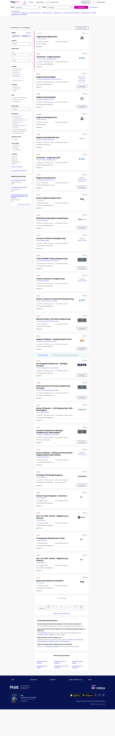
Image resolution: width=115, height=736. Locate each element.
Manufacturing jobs (35, 13)
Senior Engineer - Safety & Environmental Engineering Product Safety (54, 454)
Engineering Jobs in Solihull (88, 13)
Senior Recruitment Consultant (49, 581)
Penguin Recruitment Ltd (47, 99)
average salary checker (52, 646)
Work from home (15, 689)
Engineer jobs (25, 13)
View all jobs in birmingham (20, 171)
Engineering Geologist (46, 77)
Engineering (15, 27)
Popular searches (15, 695)
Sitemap (13, 707)
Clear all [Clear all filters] (28, 32)
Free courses (53, 693)
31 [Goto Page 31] (75, 607)
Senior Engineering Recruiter (48, 198)
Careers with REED (92, 695)
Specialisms (15, 114)
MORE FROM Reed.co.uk (76, 679)
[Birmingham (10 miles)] (26, 36)
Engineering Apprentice (47, 36)
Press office (72, 687)
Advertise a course (54, 699)
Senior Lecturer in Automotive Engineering (55, 299)
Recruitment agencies (35, 689)
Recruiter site (33, 683)
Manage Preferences (81, 727)
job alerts (44, 633)
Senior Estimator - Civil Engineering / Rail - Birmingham (54, 409)
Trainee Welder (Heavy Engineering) (51, 258)
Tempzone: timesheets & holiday (96, 683)
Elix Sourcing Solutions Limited (48, 341)
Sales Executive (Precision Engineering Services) (53, 387)
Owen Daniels (44, 220)
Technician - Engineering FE (49, 57)
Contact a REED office (16, 705)
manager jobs (71, 639)
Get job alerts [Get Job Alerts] (82, 28)
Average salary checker (16, 701)
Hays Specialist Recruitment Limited (49, 368)
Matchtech (43, 477)
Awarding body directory (56, 695)
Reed (42, 200)
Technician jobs (58, 13)
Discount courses (54, 691)
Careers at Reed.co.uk (74, 685)
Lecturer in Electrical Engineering (50, 238)
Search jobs (81, 7)
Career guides (53, 697)
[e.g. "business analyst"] (28, 7)
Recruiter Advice (34, 691)
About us (71, 683)
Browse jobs (94, 7)
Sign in (46, 634)
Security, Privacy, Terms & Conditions (96, 727)
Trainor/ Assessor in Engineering (50, 279)
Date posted (15, 106)
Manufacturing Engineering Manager (52, 218)
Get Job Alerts (43, 355)
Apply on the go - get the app (61, 613)
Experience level (16, 137)
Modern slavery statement (75, 691)
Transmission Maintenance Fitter (50, 538)
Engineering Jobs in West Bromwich (61, 667)
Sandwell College (45, 240)
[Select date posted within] (21, 109)
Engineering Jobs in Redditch (19, 14)
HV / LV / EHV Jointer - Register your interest (52, 517)
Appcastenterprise (44, 457)
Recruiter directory (15, 687)
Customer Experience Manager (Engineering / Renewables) (49, 431)
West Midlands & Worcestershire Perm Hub (51, 79)
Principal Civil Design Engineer (49, 475)
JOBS (12, 679)
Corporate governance (74, 689)
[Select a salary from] (21, 54)
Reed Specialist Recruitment (95, 689)
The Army (44, 38)
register (51, 634)
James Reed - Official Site (94, 697)
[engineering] (16, 36)
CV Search (32, 687)
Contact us (13, 683)
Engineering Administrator (47, 137)
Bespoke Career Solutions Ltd (48, 180)
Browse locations (15, 693)
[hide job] (86, 33)
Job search (13, 685)
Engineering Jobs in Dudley (77, 662)
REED (89, 679)
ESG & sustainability (93, 703)
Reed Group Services (93, 687)
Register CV (85, 2)
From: (13, 52)
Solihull (14, 158)
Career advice (14, 697)
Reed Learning (91, 691)
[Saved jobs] (101, 2)
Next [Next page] (81, 607)
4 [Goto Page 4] (61, 607)
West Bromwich (16, 162)
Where (44, 7)
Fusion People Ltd (45, 412)
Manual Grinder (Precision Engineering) (53, 319)
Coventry (15, 156)
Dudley (14, 164)
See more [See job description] (39, 46)
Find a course (53, 687)
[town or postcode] (59, 7)
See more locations (17, 167)
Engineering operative (46, 178)
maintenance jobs (53, 641)
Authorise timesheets (93, 685)
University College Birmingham (48, 59)
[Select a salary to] (21, 60)
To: (12, 58)
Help (12, 703)
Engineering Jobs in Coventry (71, 13)
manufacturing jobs (42, 641)
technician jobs (65, 641)
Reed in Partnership (93, 693)
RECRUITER (33, 679)
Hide (13, 95)
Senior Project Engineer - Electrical (51, 496)
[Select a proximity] (21, 43)
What (12, 7)
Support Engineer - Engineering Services (54, 339)
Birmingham (26, 27)
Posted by (14, 84)
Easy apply (82, 86)
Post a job (32, 685)
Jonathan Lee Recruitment (47, 139)
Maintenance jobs (47, 13)
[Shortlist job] (84, 33)
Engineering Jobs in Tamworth (77, 667)
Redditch (15, 160)
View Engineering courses (24, 205)
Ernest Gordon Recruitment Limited (49, 260)
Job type (14, 66)
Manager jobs (16, 13)
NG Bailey (43, 498)
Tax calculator (14, 699)
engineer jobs (79, 639)
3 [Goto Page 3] (57, 607)
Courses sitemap (54, 701)
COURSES (52, 679)
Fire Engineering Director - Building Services (51, 364)
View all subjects (54, 689)
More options (15, 143)
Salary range (15, 48)
